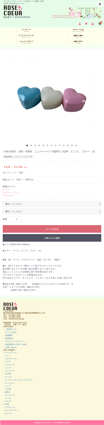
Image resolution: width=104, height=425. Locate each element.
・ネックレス (9, 371)
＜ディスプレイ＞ (10, 352)
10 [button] (64, 146)
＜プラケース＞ (10, 407)
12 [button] (72, 146)
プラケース (8, 195)
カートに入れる (52, 229)
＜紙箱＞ (7, 392)
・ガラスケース (10, 359)
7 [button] (52, 146)
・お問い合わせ (10, 347)
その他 (6, 404)
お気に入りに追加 (52, 238)
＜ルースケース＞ (10, 410)
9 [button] (60, 146)
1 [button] (27, 146)
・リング (7, 368)
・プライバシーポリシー (13, 341)
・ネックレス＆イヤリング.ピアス (17, 380)
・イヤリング (9, 365)
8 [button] (56, 146)
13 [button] (76, 146)
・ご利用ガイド (10, 329)
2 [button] (31, 146)
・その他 (7, 374)
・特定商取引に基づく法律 (14, 344)
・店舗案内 (8, 335)
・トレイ (7, 355)
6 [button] (48, 146)
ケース (6, 189)
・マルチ (7, 401)
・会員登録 (8, 338)
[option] (52, 97)
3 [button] (35, 146)
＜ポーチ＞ (8, 413)
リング (16, 192)
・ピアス (7, 362)
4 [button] (39, 146)
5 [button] (44, 146)
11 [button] (68, 146)
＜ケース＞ (8, 377)
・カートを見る (10, 332)
